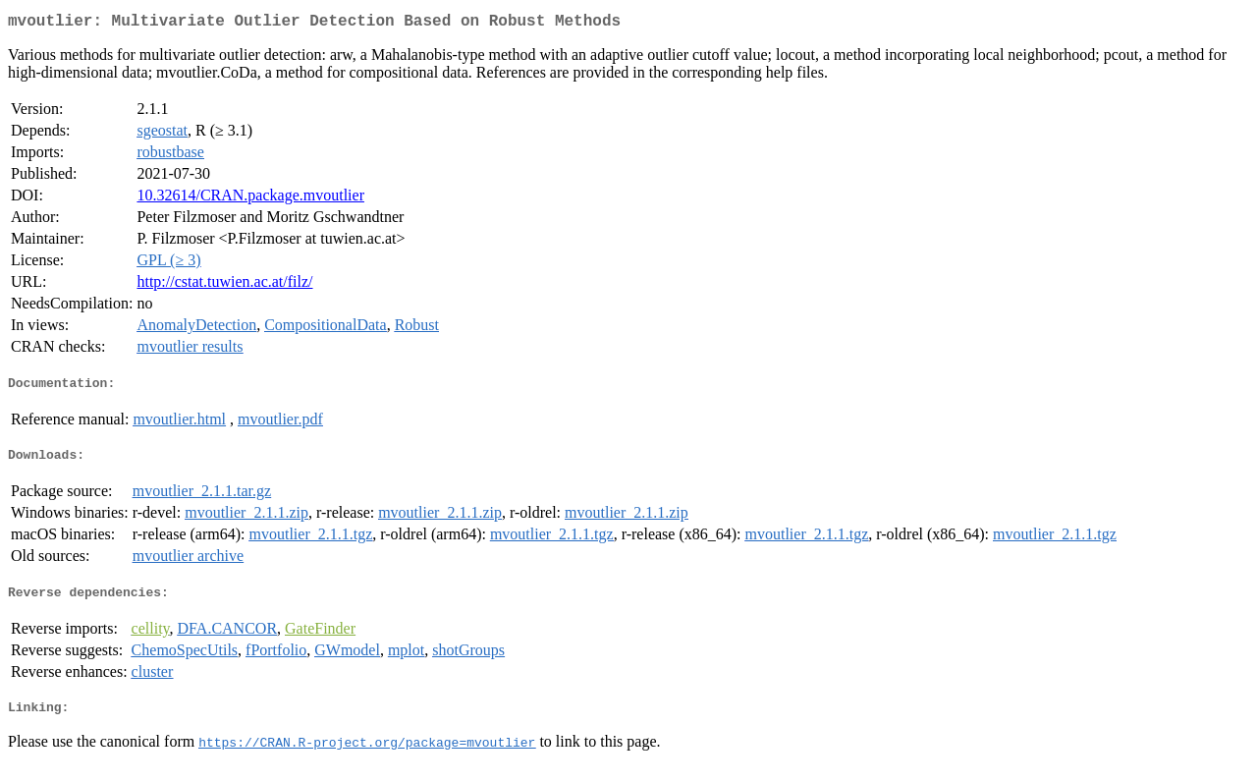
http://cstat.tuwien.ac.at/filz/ (224, 285)
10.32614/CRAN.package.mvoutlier (250, 199)
